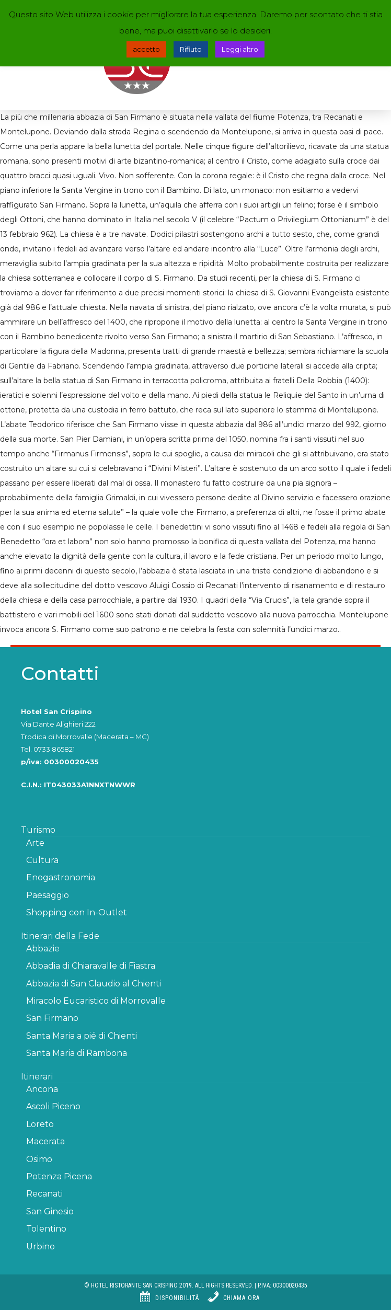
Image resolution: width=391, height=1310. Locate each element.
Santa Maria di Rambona (76, 1053)
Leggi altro (240, 49)
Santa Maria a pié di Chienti (81, 1036)
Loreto (40, 1124)
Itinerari (37, 1077)
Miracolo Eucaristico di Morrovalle (96, 1001)
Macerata (45, 1141)
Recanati (44, 1194)
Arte (35, 843)
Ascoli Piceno (53, 1106)
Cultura (42, 860)
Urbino (40, 1246)
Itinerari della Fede (60, 936)
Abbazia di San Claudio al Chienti (93, 984)
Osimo (39, 1159)
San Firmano (52, 1018)
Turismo (38, 830)
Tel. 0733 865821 (48, 749)
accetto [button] (146, 49)
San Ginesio (50, 1211)
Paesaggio (47, 895)
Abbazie (43, 948)
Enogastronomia (60, 877)
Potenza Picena (59, 1176)
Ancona (42, 1089)
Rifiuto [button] (191, 49)
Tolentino (46, 1229)
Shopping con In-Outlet (76, 912)
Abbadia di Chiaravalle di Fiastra (90, 966)
